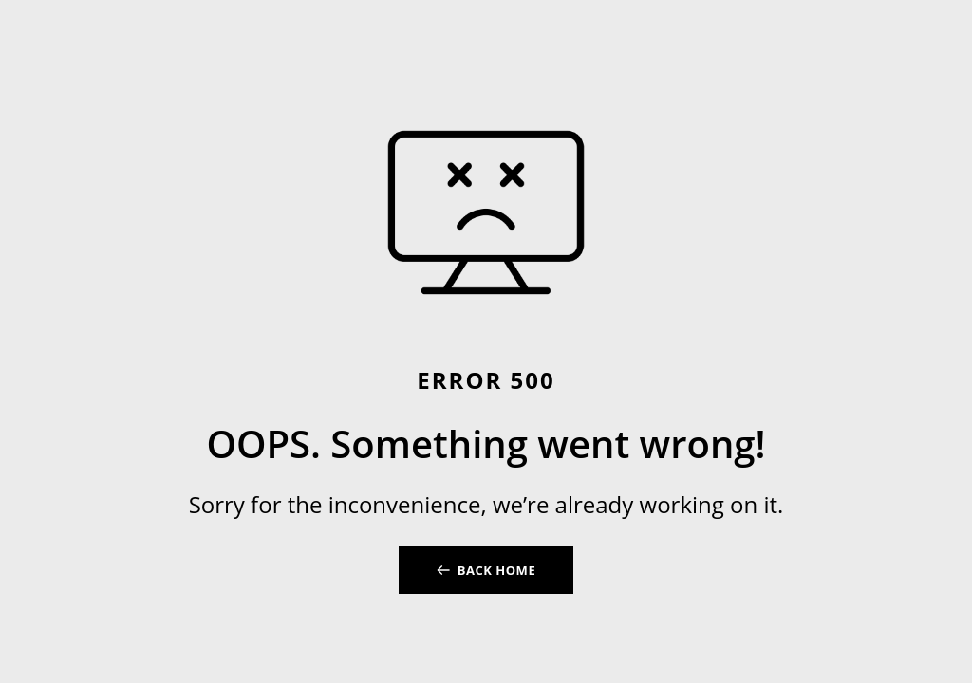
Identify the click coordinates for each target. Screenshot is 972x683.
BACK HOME (496, 570)
